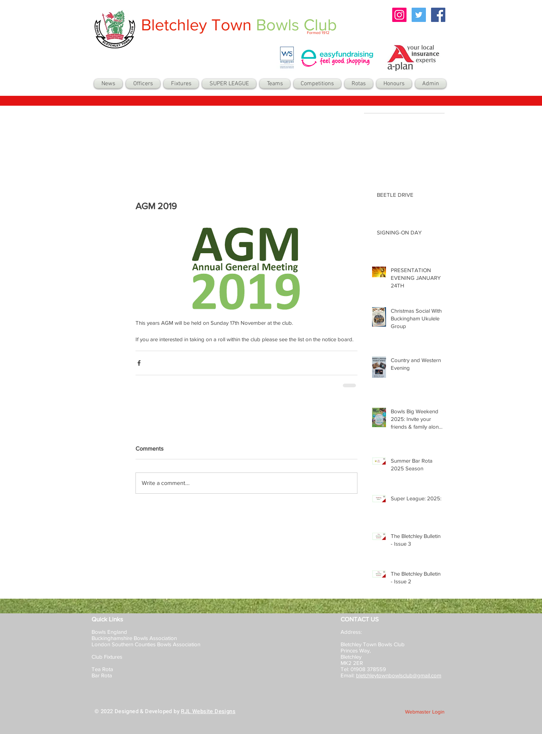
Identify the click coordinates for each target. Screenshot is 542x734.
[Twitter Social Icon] (419, 15)
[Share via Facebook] (139, 363)
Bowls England (109, 632)
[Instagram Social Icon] (399, 15)
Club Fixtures (108, 657)
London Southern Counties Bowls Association (146, 644)
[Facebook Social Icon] (438, 15)
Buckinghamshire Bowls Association (134, 638)
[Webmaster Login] (425, 712)
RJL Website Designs (208, 711)
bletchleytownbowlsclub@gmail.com (398, 675)
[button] (275, 84)
